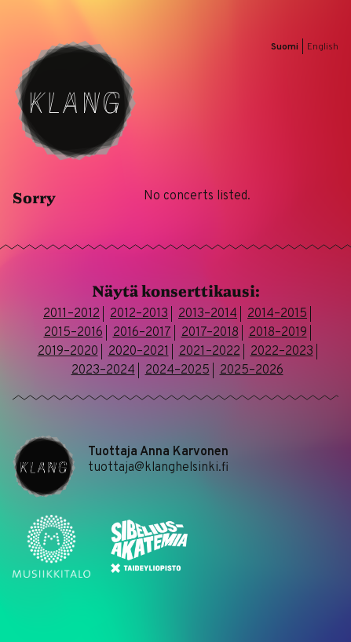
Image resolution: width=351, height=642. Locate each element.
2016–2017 (142, 333)
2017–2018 (210, 333)
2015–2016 (73, 333)
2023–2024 (103, 370)
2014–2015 (277, 314)
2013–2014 (207, 314)
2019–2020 (68, 351)
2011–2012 (71, 314)
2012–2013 (139, 314)
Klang (75, 100)
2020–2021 (138, 351)
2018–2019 (278, 333)
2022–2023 (281, 351)
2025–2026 (251, 370)
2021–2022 (209, 351)
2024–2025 (177, 370)
